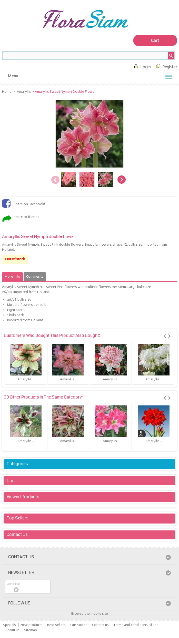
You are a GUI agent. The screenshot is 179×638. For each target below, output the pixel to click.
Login (142, 66)
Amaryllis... (25, 379)
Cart (11, 480)
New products (32, 625)
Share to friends (26, 217)
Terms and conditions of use (135, 625)
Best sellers (56, 625)
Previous (55, 179)
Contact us (100, 625)
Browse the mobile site (89, 613)
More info (12, 276)
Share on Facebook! (29, 204)
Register (166, 66)
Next (121, 179)
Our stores (78, 625)
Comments (34, 276)
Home (7, 91)
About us (12, 630)
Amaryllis (24, 91)
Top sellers (17, 518)
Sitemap (30, 630)
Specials (9, 625)
